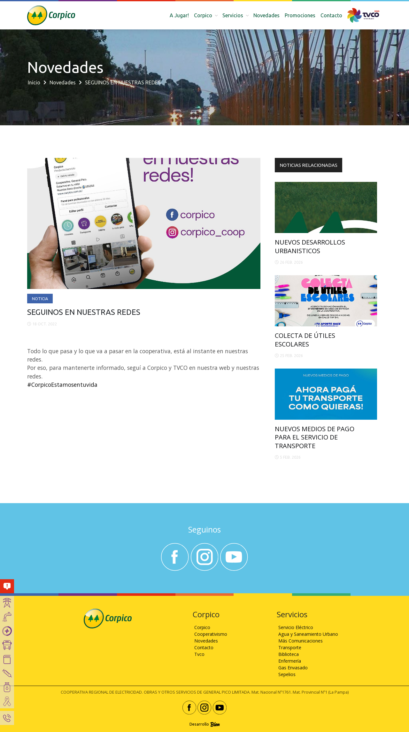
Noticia (40, 298)
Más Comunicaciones (300, 641)
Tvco (199, 654)
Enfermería (289, 661)
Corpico (202, 627)
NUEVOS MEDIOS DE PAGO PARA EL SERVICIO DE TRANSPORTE (314, 437)
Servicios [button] (233, 15)
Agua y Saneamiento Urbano (308, 634)
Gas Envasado (293, 668)
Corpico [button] (203, 15)
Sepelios (287, 674)
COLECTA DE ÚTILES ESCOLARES (305, 339)
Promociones (300, 15)
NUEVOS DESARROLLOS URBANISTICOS (310, 246)
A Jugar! (179, 15)
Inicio (34, 82)
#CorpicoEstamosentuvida (62, 384)
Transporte (289, 647)
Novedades (266, 15)
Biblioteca (288, 654)
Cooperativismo (210, 634)
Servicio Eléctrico (295, 627)
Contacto (331, 15)
